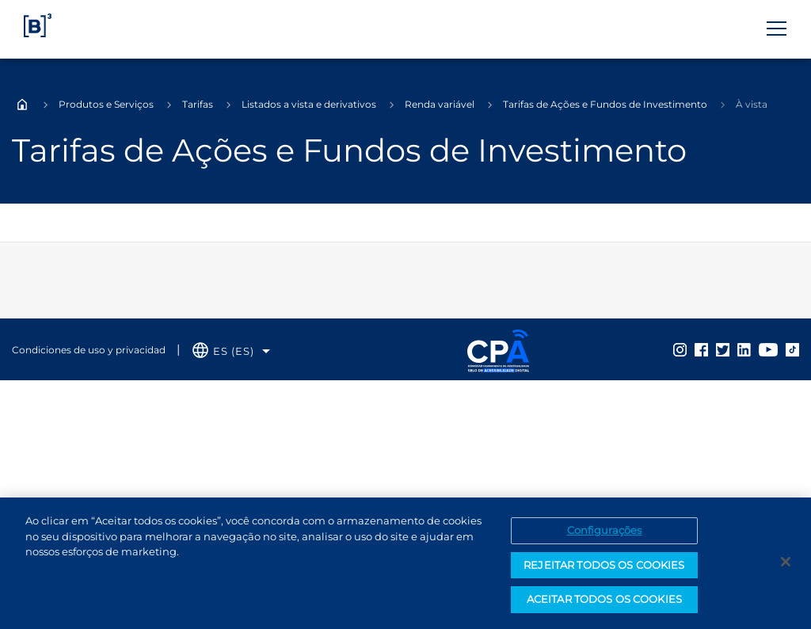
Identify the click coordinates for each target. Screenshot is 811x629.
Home (22, 104)
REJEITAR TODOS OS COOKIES (604, 564)
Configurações (604, 530)
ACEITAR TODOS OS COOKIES (604, 599)
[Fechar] (785, 561)
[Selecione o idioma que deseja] (231, 351)
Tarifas (197, 104)
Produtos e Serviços (106, 104)
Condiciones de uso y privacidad (89, 350)
